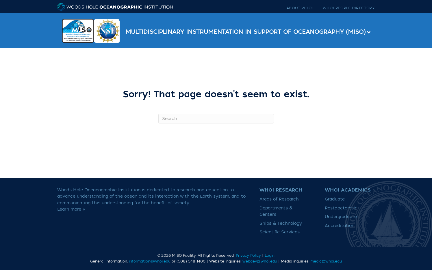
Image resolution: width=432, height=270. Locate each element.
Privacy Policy (248, 255)
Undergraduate (341, 217)
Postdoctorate (340, 208)
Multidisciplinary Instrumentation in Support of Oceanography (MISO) (245, 32)
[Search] (216, 118)
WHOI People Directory (349, 8)
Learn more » (71, 209)
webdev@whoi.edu (259, 261)
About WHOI (299, 8)
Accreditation (339, 225)
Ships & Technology (280, 223)
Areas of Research (279, 199)
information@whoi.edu (149, 261)
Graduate (335, 199)
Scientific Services (279, 232)
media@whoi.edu (326, 261)
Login (270, 255)
